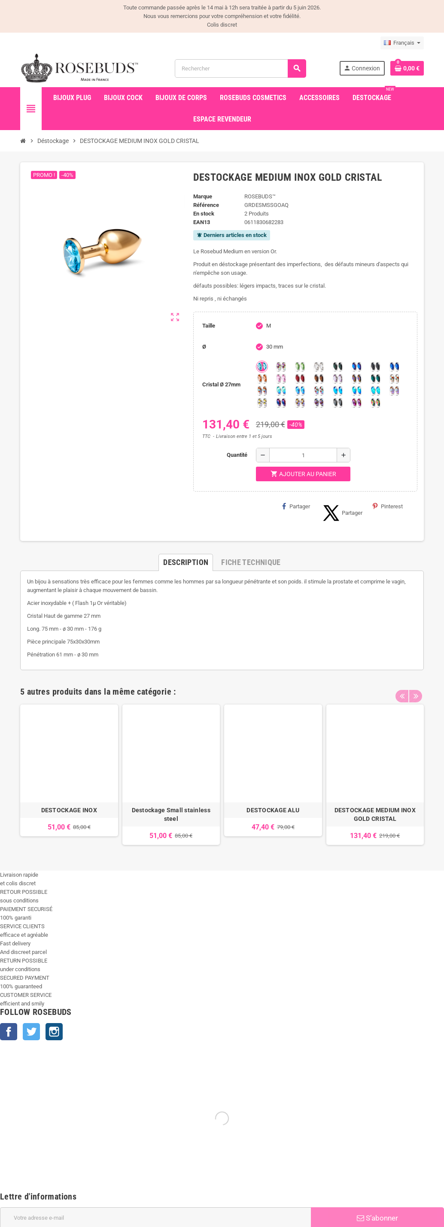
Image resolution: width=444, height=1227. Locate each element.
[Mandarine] (262, 379)
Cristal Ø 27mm (221, 384)
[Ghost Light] (319, 403)
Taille (208, 325)
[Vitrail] (375, 403)
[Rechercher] (240, 68)
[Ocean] (375, 379)
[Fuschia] (356, 403)
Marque (202, 196)
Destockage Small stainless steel (171, 814)
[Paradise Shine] (300, 403)
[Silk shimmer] (394, 391)
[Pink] (281, 379)
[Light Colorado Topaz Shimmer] (300, 391)
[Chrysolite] (300, 367)
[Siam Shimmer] (281, 391)
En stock (203, 213)
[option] (69, 775)
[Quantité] (303, 455)
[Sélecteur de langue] (402, 42)
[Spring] (337, 379)
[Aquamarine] (262, 367)
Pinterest (388, 506)
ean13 (201, 222)
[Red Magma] (300, 379)
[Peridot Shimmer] (356, 391)
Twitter (31, 1031)
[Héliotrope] (356, 367)
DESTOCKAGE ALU (272, 810)
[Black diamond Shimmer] (337, 391)
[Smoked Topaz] (319, 379)
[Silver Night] (337, 403)
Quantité (237, 455)
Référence (206, 205)
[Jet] (375, 367)
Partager (296, 506)
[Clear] (319, 367)
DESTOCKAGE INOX (69, 810)
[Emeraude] (337, 367)
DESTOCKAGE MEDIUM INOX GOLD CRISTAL (375, 814)
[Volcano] (356, 379)
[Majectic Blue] (394, 367)
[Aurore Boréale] (281, 367)
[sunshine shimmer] (394, 379)
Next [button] (415, 689)
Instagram (54, 1031)
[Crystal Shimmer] (262, 403)
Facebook (8, 1031)
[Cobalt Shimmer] (375, 391)
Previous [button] (401, 689)
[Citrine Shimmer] (262, 391)
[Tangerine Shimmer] (319, 391)
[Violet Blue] (281, 403)
